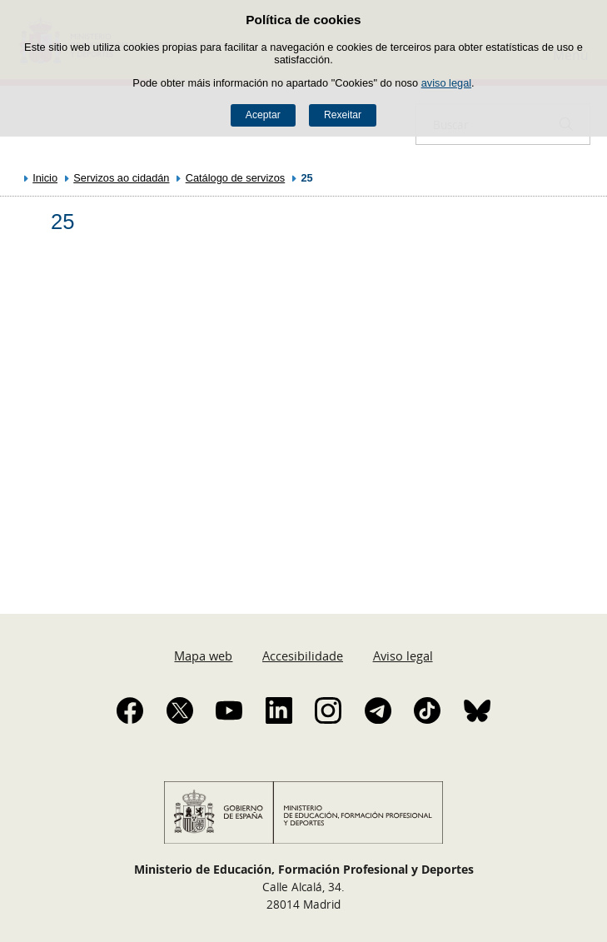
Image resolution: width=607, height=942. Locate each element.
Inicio (44, 178)
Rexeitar (342, 115)
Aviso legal (403, 655)
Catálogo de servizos (236, 178)
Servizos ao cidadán (121, 178)
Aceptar (263, 115)
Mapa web (203, 655)
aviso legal (446, 83)
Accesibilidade (302, 655)
